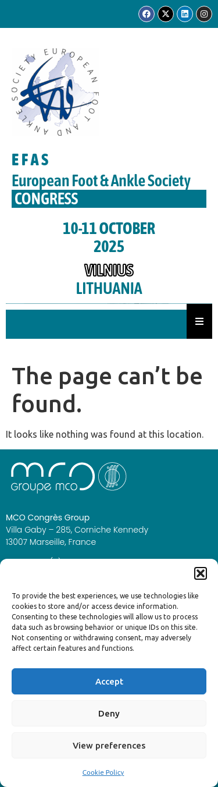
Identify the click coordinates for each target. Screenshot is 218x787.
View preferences (109, 745)
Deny (109, 713)
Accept (109, 681)
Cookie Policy (103, 772)
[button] (200, 573)
